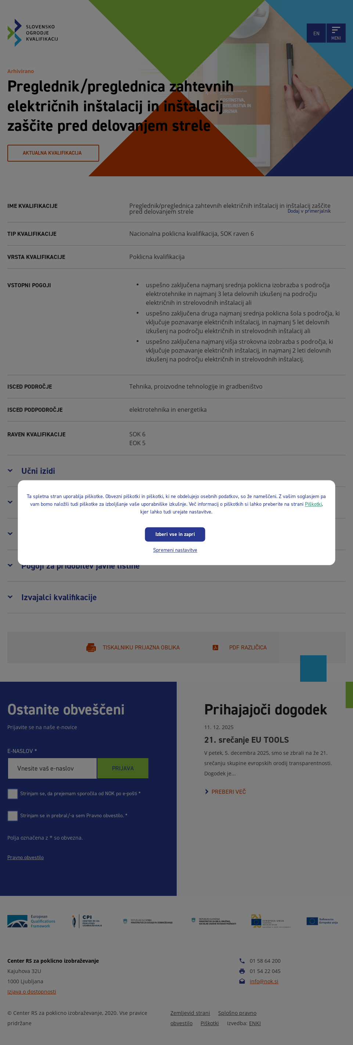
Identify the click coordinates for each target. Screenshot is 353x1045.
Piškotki (313, 504)
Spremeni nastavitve (175, 550)
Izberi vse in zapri (175, 534)
